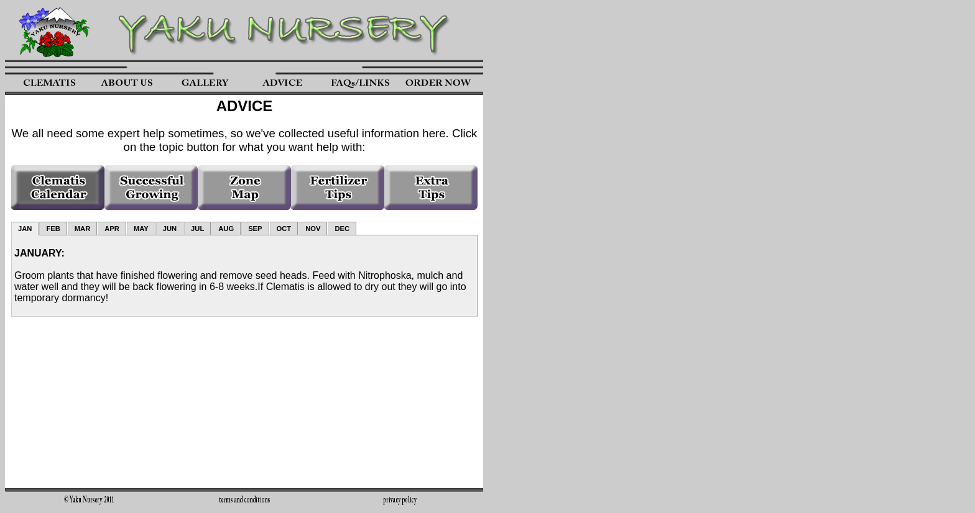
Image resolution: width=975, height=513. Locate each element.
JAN (25, 228)
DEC (342, 228)
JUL (197, 228)
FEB (53, 228)
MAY (141, 228)
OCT (284, 228)
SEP (255, 228)
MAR (82, 228)
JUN (170, 228)
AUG (226, 228)
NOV (312, 228)
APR (111, 228)
